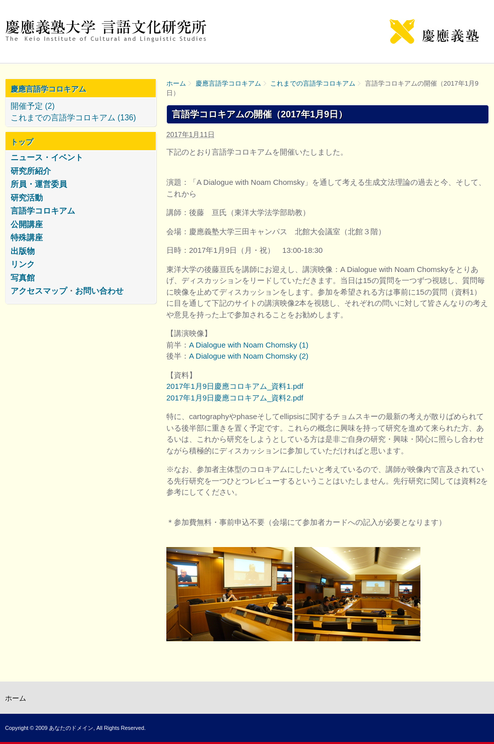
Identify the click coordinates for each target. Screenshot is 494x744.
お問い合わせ (99, 291)
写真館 (23, 278)
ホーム (176, 83)
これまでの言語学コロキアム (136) (73, 117)
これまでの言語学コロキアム (312, 83)
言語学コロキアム (43, 211)
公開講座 (27, 224)
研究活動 (27, 197)
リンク (23, 264)
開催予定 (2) (32, 106)
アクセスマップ (39, 291)
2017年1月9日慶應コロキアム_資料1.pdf (234, 386)
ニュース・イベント (47, 157)
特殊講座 (27, 237)
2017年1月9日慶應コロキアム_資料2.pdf (234, 397)
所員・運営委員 (39, 184)
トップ (22, 142)
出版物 (23, 251)
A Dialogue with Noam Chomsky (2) (248, 356)
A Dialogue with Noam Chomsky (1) (248, 345)
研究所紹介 (31, 171)
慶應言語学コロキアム (228, 83)
